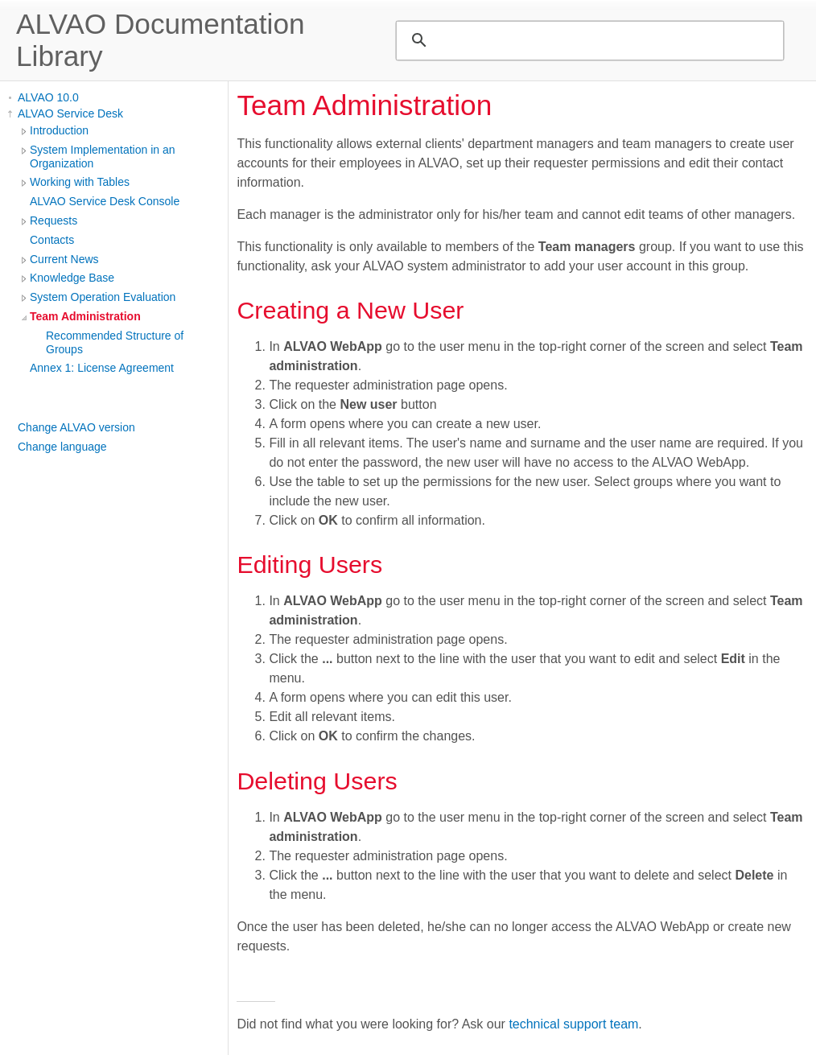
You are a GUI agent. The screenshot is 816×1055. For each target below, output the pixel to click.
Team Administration (85, 316)
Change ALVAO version (76, 427)
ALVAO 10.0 (48, 97)
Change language (62, 446)
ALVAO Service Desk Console (104, 201)
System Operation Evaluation (102, 297)
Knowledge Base (72, 277)
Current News (64, 259)
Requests (53, 220)
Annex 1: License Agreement (102, 367)
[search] (587, 40)
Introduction (59, 130)
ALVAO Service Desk (70, 113)
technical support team (573, 1024)
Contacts (52, 239)
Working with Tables (80, 181)
